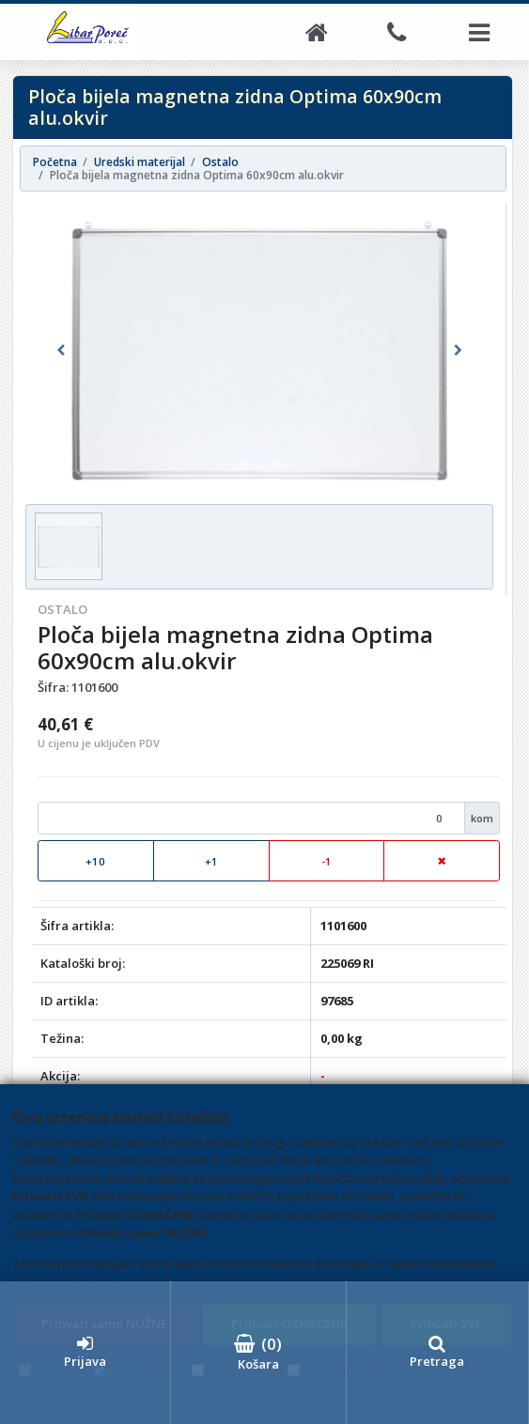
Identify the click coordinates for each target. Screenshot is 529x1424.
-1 (326, 861)
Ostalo (62, 609)
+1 (211, 861)
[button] (60, 351)
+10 (95, 861)
